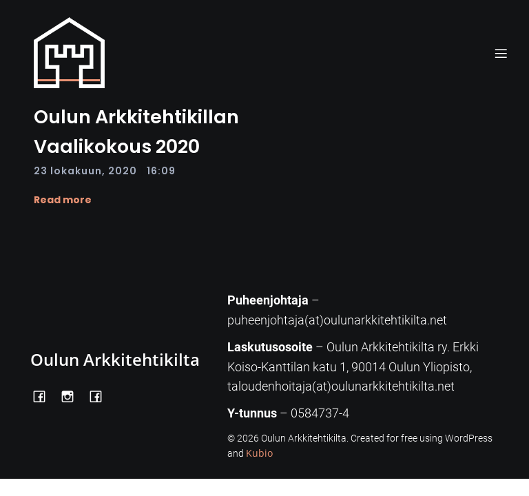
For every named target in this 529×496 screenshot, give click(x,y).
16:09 (161, 171)
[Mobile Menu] (500, 53)
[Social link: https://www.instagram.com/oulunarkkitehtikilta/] (73, 395)
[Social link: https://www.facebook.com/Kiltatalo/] (101, 395)
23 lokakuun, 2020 (85, 171)
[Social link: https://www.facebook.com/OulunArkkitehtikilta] (44, 395)
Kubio (259, 452)
